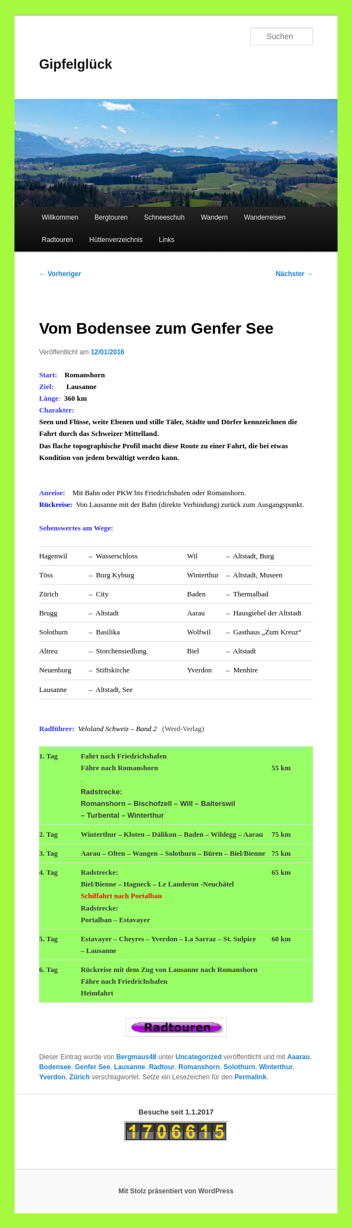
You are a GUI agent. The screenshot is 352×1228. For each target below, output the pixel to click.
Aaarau (298, 1057)
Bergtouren (110, 217)
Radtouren (57, 240)
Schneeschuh (164, 217)
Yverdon (52, 1077)
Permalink (250, 1077)
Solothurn (239, 1067)
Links (166, 240)
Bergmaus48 (136, 1057)
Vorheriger (60, 274)
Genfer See (92, 1067)
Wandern (214, 217)
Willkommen (60, 217)
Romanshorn (199, 1067)
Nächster (294, 274)
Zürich (79, 1077)
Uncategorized (198, 1057)
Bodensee (55, 1067)
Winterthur (276, 1067)
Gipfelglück (75, 64)
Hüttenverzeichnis (115, 240)
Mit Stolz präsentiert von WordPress (176, 1191)
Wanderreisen (265, 217)
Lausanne (129, 1067)
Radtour (162, 1067)
